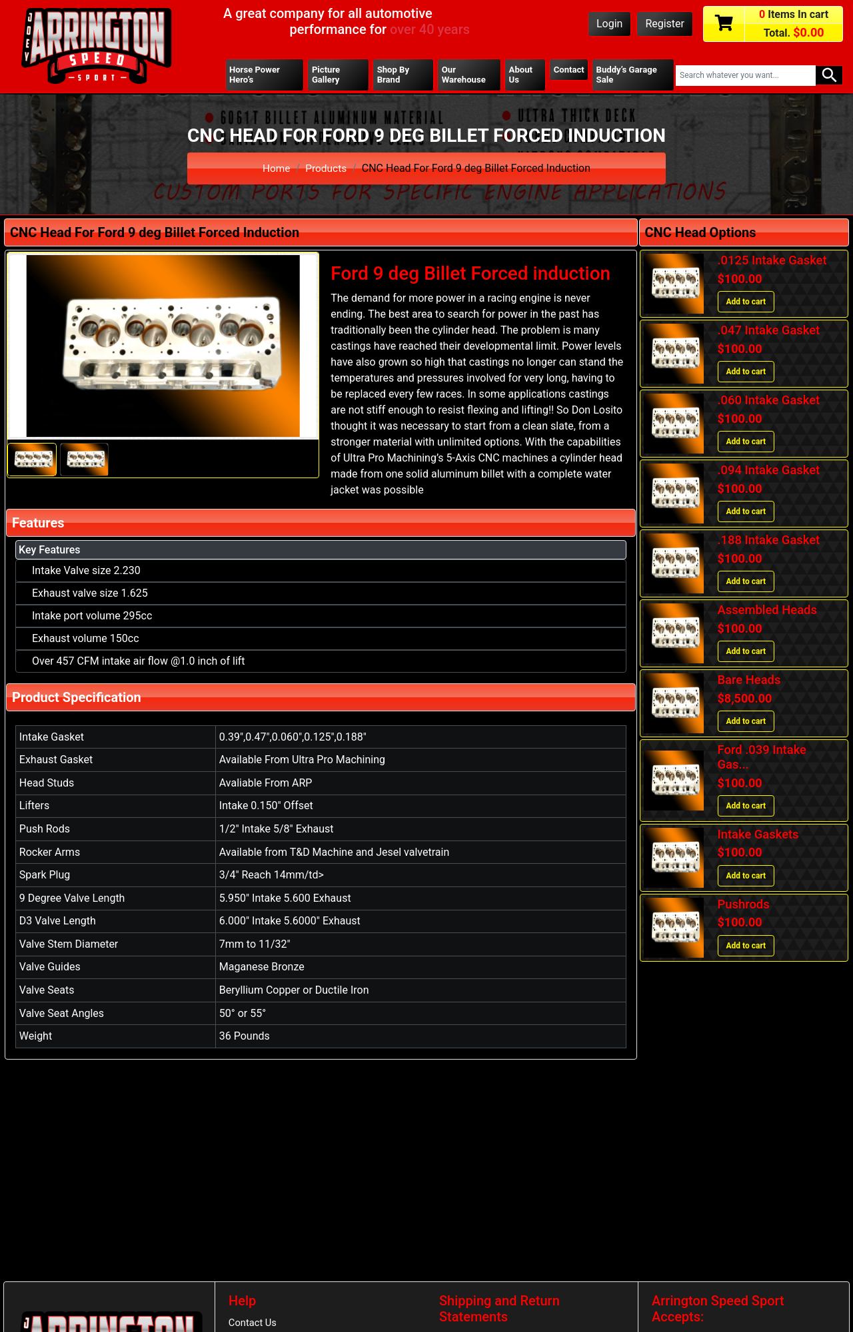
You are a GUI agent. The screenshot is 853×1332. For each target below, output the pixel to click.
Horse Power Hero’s (255, 75)
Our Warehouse (463, 75)
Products (326, 169)
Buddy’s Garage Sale (627, 75)
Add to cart (746, 303)
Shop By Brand (393, 75)
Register (664, 23)
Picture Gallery (326, 75)
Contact (568, 70)
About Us (520, 75)
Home (275, 169)
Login (609, 23)
